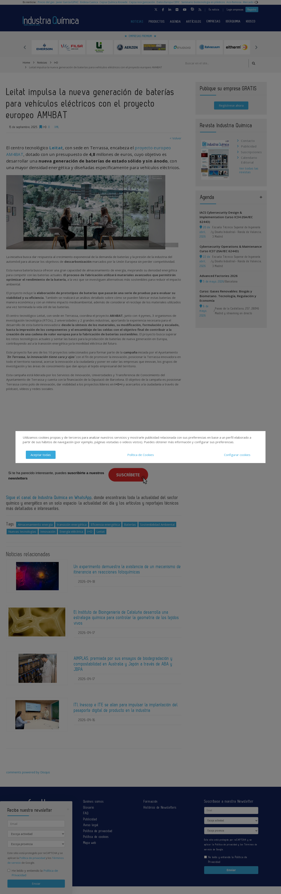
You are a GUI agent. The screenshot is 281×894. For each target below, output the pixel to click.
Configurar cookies (237, 455)
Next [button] (256, 47)
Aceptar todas (41, 455)
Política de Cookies (140, 455)
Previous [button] (25, 47)
